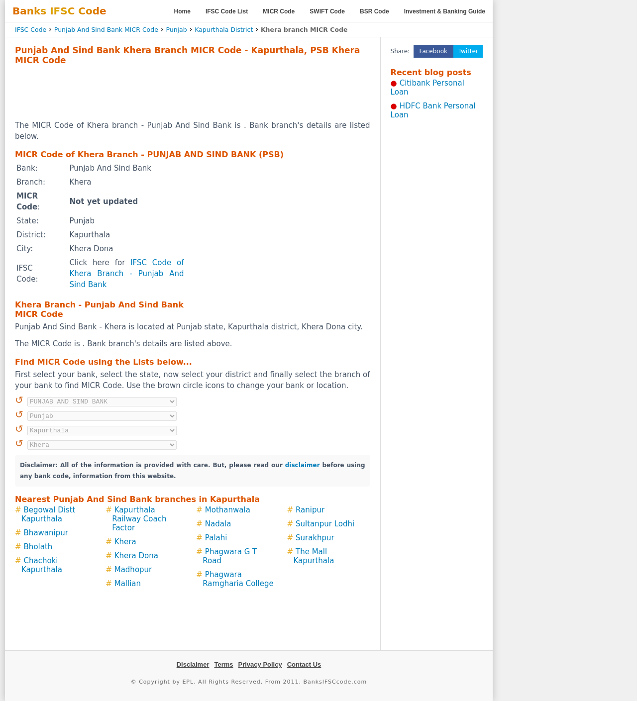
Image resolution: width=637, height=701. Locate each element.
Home (182, 11)
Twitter (468, 51)
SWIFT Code (327, 11)
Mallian (127, 583)
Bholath (38, 546)
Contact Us (304, 664)
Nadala (218, 523)
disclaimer (302, 465)
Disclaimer (193, 664)
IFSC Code (30, 29)
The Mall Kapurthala (313, 556)
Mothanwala (227, 509)
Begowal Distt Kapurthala (48, 514)
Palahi (216, 537)
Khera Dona (136, 555)
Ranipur (310, 509)
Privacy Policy (260, 664)
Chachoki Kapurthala (41, 565)
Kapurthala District (224, 29)
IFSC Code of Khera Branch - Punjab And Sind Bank (126, 273)
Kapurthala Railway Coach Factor (139, 518)
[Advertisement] (192, 92)
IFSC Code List (227, 11)
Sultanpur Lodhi (325, 523)
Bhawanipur (46, 532)
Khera (125, 541)
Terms (223, 664)
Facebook (433, 51)
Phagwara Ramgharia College (238, 579)
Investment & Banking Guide (444, 11)
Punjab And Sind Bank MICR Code (106, 29)
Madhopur (133, 569)
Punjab (176, 29)
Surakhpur (315, 537)
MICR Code (279, 11)
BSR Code (374, 11)
